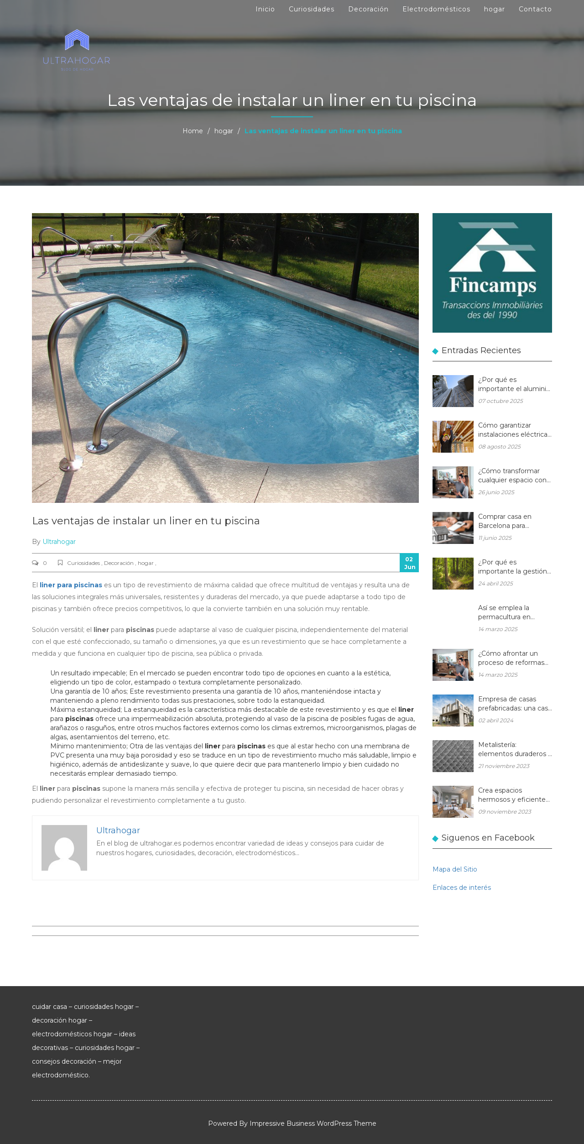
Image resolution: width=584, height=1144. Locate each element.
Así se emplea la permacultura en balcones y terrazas (508, 613)
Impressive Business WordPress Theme (313, 1123)
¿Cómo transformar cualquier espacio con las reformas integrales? (512, 476)
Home (192, 131)
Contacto (535, 9)
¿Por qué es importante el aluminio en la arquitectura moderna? (514, 385)
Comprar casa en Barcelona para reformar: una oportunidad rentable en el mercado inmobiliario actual (511, 521)
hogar (494, 9)
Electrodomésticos (436, 9)
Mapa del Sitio (455, 869)
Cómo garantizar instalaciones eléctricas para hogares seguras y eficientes (514, 430)
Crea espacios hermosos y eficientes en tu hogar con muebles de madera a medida (513, 795)
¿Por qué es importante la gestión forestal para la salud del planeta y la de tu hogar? (512, 567)
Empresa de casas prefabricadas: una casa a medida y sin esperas (515, 704)
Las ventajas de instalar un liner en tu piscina (146, 521)
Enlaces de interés (462, 887)
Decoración (368, 9)
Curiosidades (311, 9)
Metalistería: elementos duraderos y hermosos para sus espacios (515, 750)
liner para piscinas (71, 585)
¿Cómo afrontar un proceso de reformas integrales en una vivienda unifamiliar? (511, 658)
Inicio (265, 9)
